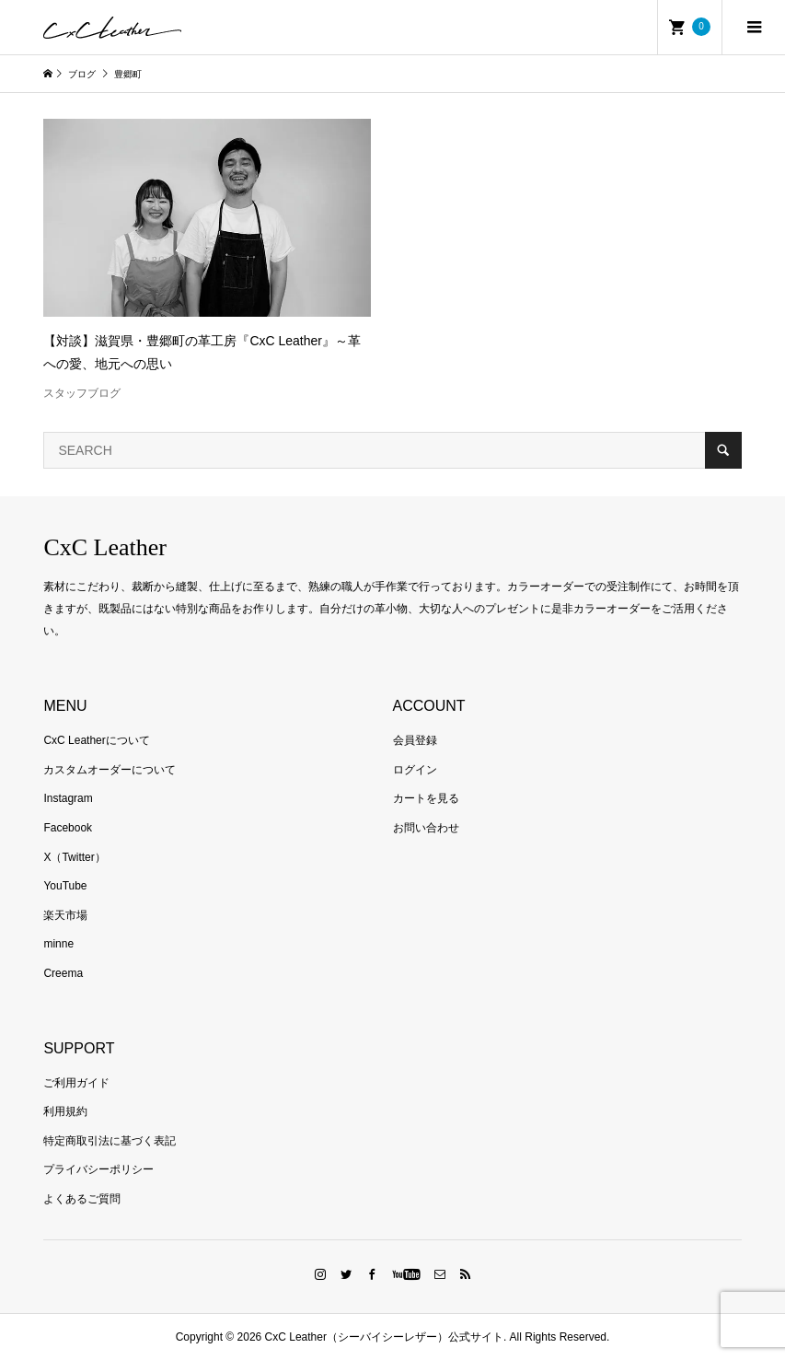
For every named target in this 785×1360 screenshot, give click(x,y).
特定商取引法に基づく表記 (109, 1140)
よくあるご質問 (82, 1198)
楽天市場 (65, 915)
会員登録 (415, 740)
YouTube (65, 885)
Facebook (67, 827)
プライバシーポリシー (98, 1169)
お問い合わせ (426, 827)
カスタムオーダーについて (109, 769)
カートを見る (426, 798)
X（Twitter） (74, 857)
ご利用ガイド (76, 1082)
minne (58, 943)
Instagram (67, 798)
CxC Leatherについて (96, 740)
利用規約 (65, 1111)
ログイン (415, 769)
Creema (63, 973)
